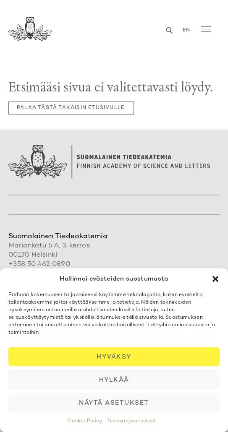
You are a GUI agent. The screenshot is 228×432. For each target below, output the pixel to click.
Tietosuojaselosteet (132, 421)
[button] (215, 279)
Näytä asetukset (114, 403)
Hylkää (114, 380)
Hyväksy (114, 357)
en (186, 30)
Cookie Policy (84, 421)
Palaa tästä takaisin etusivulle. (71, 108)
